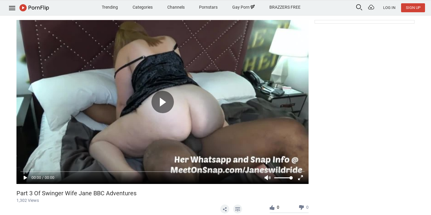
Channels (176, 7)
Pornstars (208, 7)
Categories (143, 7)
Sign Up (413, 7)
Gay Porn (243, 7)
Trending (110, 7)
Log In (389, 7)
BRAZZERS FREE (285, 7)
